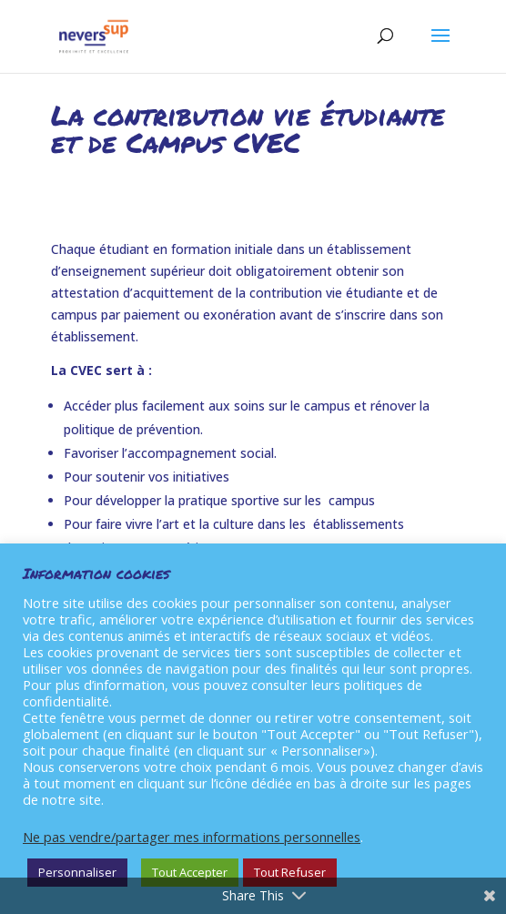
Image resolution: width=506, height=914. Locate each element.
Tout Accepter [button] (190, 872)
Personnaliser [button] (77, 872)
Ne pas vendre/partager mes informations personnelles (191, 837)
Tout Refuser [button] (290, 872)
